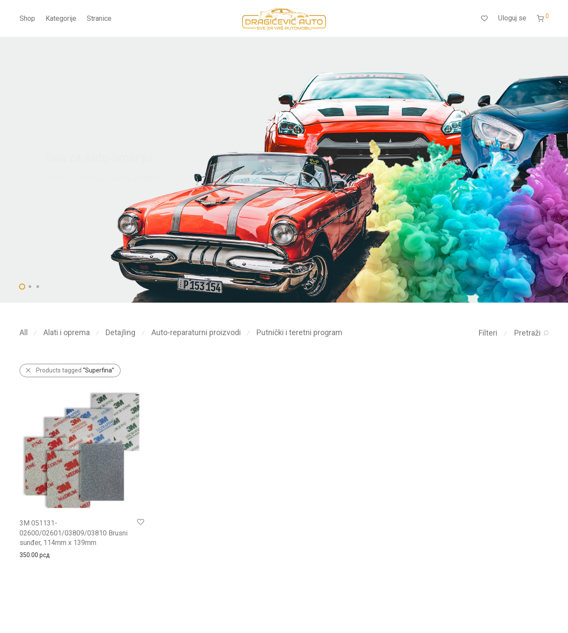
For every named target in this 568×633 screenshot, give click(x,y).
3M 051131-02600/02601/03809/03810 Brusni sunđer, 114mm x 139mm (74, 533)
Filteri (488, 332)
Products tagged (75, 370)
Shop (27, 18)
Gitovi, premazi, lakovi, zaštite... (106, 178)
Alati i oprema (66, 332)
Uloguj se (512, 18)
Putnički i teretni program (299, 332)
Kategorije (61, 18)
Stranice (99, 18)
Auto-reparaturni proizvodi (196, 332)
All (24, 332)
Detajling (120, 332)
